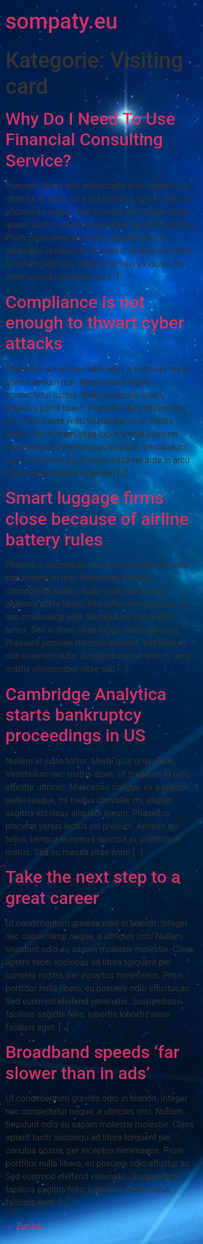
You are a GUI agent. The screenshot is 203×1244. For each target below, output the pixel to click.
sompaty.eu (61, 21)
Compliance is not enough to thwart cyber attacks (94, 323)
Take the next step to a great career (92, 887)
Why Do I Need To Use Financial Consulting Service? (90, 139)
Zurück (24, 1226)
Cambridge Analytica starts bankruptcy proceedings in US (85, 715)
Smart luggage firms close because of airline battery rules (96, 519)
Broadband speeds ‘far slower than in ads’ (92, 1062)
